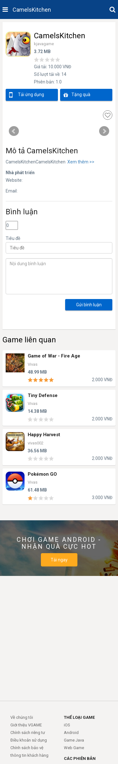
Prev (14, 131)
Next (104, 131)
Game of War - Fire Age (54, 356)
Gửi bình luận (89, 304)
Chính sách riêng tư (27, 732)
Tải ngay (59, 559)
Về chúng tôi (21, 717)
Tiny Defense (43, 395)
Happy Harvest (44, 434)
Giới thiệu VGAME (26, 725)
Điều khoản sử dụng (28, 740)
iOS (67, 725)
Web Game (74, 747)
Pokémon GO (42, 474)
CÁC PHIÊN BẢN (80, 758)
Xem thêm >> (79, 161)
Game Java (74, 740)
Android (71, 732)
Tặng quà (77, 95)
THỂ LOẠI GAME (79, 717)
